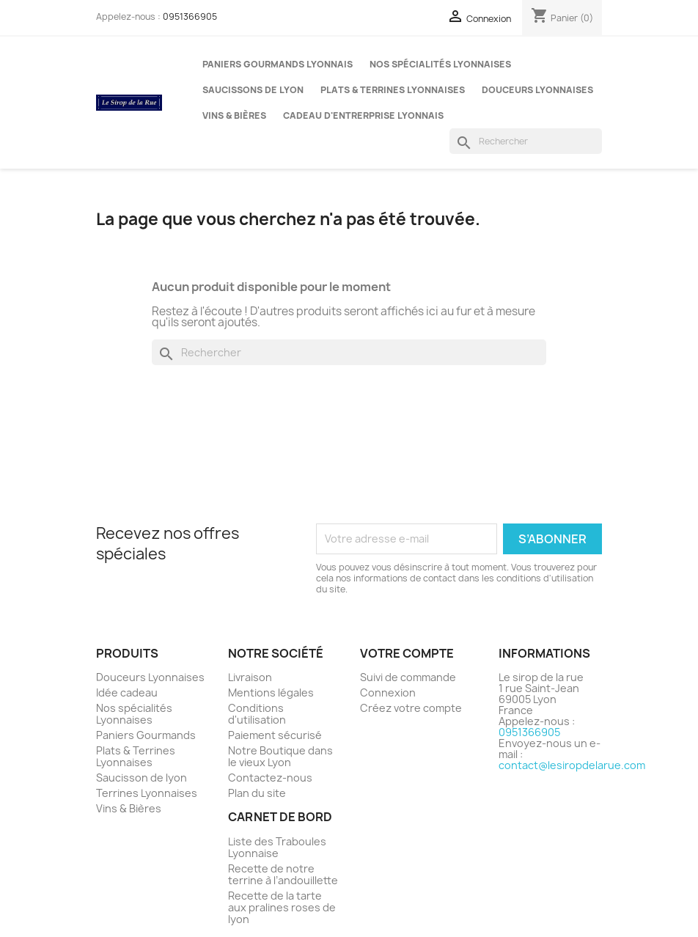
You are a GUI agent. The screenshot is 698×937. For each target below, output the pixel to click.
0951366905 (190, 16)
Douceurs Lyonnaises (537, 90)
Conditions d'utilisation (257, 714)
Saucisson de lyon (141, 777)
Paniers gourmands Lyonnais (277, 64)
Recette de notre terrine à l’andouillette (283, 874)
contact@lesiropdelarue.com (572, 765)
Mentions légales (271, 692)
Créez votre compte (411, 708)
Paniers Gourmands (146, 735)
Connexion (388, 692)
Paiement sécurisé (275, 735)
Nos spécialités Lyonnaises (440, 64)
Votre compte (407, 653)
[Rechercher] (525, 141)
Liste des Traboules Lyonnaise (277, 847)
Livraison (250, 677)
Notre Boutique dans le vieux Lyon (280, 756)
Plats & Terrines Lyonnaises (392, 90)
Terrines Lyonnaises (146, 793)
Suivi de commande (408, 677)
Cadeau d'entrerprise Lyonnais (363, 115)
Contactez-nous (270, 777)
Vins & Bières (234, 115)
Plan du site (257, 793)
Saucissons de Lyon (253, 90)
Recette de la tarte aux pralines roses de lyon (282, 907)
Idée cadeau (127, 692)
